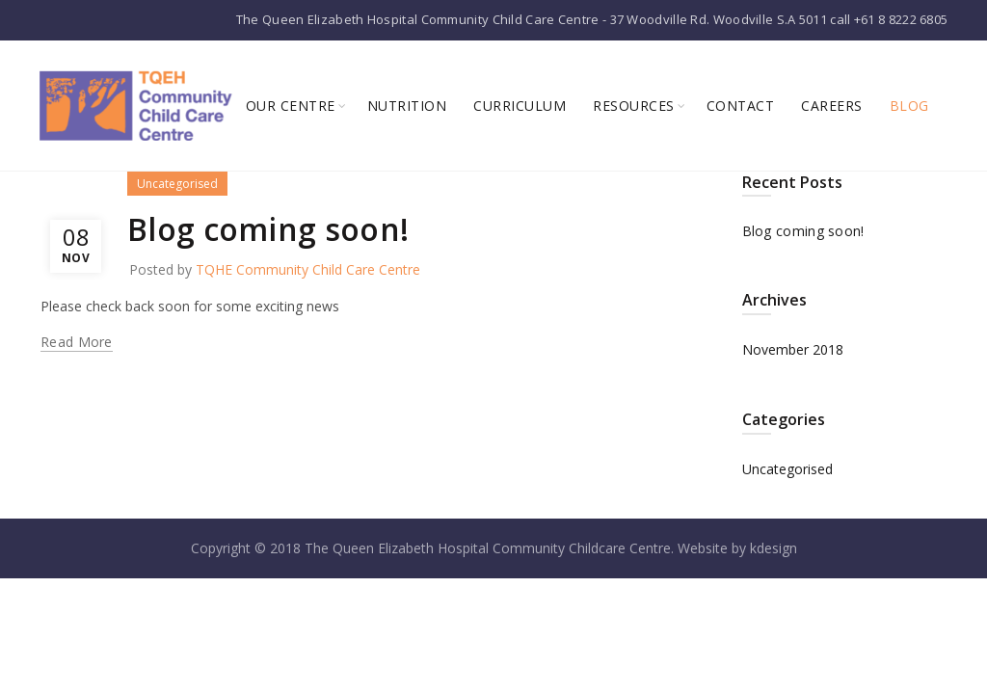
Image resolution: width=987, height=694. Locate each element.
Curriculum (519, 105)
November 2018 (792, 349)
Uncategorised (177, 183)
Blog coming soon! (268, 229)
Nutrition (407, 105)
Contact (741, 105)
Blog (909, 105)
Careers (832, 105)
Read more (76, 342)
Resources (634, 105)
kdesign (773, 548)
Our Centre (290, 105)
